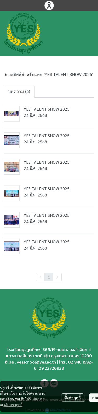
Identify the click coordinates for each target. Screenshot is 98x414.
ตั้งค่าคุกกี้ (72, 397)
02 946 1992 (79, 362)
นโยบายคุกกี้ (13, 404)
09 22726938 (51, 368)
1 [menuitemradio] (49, 277)
